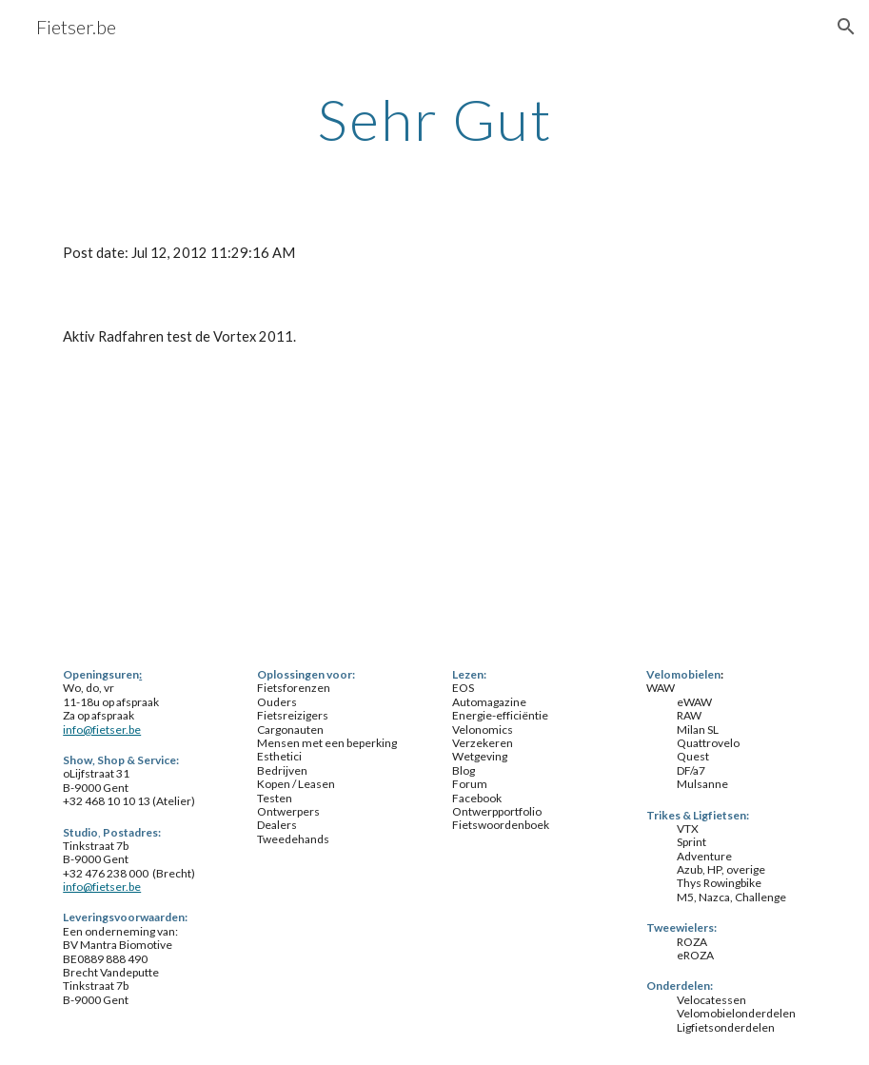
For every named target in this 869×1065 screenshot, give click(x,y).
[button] (846, 26)
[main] (434, 119)
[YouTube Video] (175, 509)
